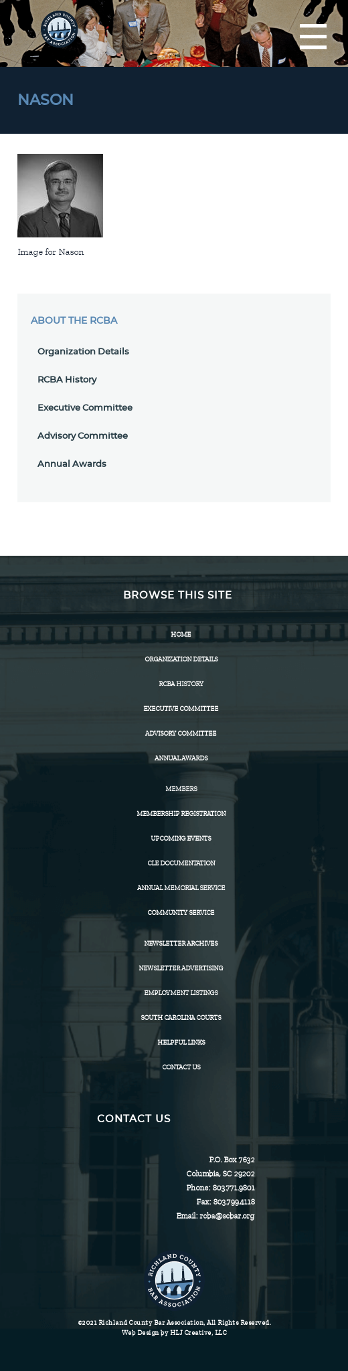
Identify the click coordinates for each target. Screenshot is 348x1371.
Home (181, 634)
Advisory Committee (82, 436)
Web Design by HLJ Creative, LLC (174, 1332)
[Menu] (313, 37)
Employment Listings (180, 992)
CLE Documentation (181, 863)
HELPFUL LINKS (181, 1042)
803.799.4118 (233, 1201)
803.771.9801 (233, 1187)
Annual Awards (71, 464)
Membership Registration (181, 813)
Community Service (180, 912)
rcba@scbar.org (226, 1216)
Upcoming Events (181, 838)
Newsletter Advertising (181, 968)
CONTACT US (181, 1067)
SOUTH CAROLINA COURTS (181, 1017)
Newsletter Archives (180, 943)
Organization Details (83, 352)
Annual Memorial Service (181, 887)
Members (181, 789)
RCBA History (66, 380)
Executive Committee (85, 408)
